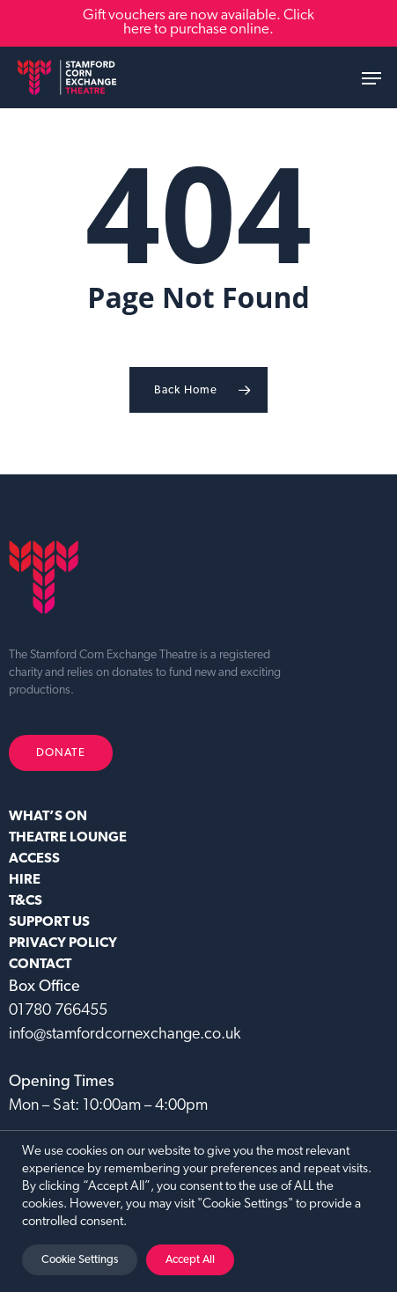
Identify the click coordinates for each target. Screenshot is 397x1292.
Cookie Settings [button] (79, 1260)
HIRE (24, 880)
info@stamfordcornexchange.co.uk (124, 1034)
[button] (371, 78)
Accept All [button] (190, 1260)
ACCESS (34, 859)
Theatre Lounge (68, 838)
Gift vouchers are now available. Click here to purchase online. (198, 22)
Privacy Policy (63, 943)
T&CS (25, 901)
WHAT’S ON (48, 817)
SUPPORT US (49, 922)
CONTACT (40, 965)
